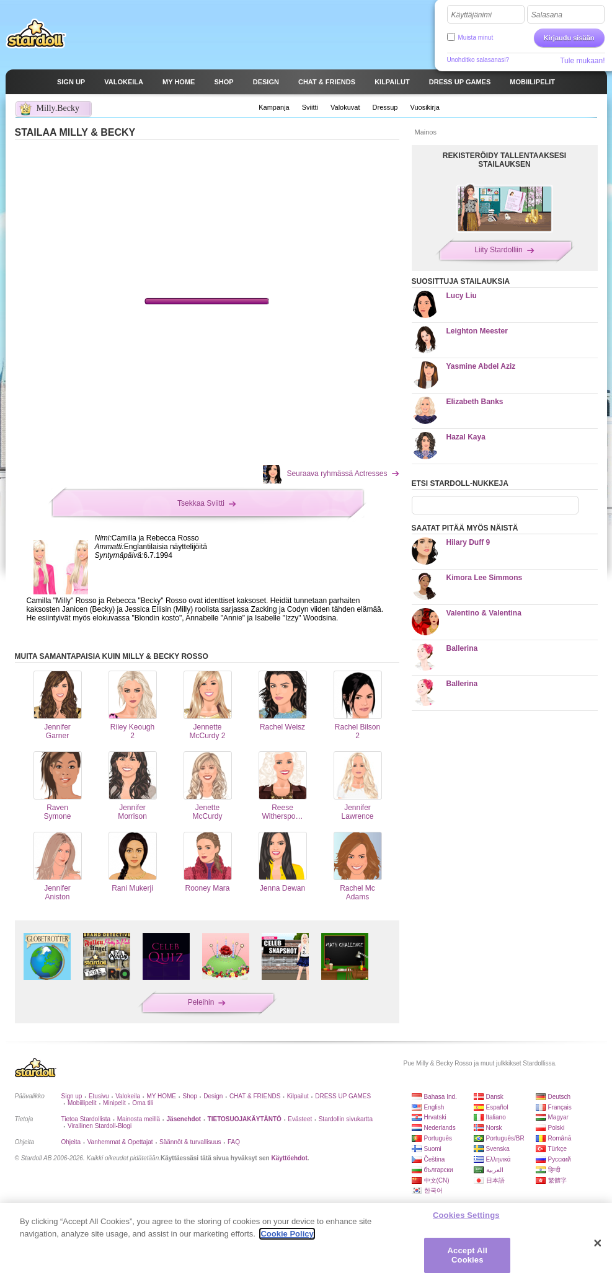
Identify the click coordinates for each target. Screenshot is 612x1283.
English (434, 1107)
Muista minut (476, 37)
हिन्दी (554, 1169)
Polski (556, 1127)
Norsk (494, 1127)
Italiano (496, 1117)
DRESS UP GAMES (343, 1096)
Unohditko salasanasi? (478, 59)
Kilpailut (298, 1096)
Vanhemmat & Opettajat (120, 1142)
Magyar (558, 1117)
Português (438, 1138)
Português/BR (505, 1138)
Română (560, 1138)
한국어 (433, 1190)
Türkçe (557, 1148)
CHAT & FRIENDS (254, 1096)
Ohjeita (71, 1142)
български (438, 1169)
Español (497, 1107)
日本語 (495, 1180)
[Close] (597, 1243)
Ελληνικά (498, 1159)
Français (560, 1107)
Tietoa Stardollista (86, 1119)
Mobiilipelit (82, 1103)
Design (213, 1096)
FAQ (234, 1142)
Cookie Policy (286, 1233)
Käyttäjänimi (471, 15)
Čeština (434, 1159)
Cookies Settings (466, 1215)
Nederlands (440, 1127)
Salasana (546, 15)
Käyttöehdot (289, 1158)
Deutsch (559, 1096)
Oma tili (142, 1103)
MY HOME (161, 1096)
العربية (494, 1169)
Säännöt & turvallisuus (190, 1142)
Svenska (498, 1148)
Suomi (432, 1148)
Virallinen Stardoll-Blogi (99, 1125)
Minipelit (114, 1103)
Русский (559, 1159)
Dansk (494, 1096)
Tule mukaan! (582, 60)
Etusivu (99, 1096)
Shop (189, 1096)
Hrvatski (435, 1117)
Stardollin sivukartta (346, 1119)
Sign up (71, 1096)
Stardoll (36, 33)
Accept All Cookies (467, 1255)
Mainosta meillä (138, 1119)
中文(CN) (437, 1180)
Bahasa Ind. (440, 1096)
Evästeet (300, 1119)
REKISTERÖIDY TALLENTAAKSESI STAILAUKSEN (504, 160)
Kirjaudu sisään (569, 38)
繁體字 (557, 1180)
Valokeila (127, 1096)
